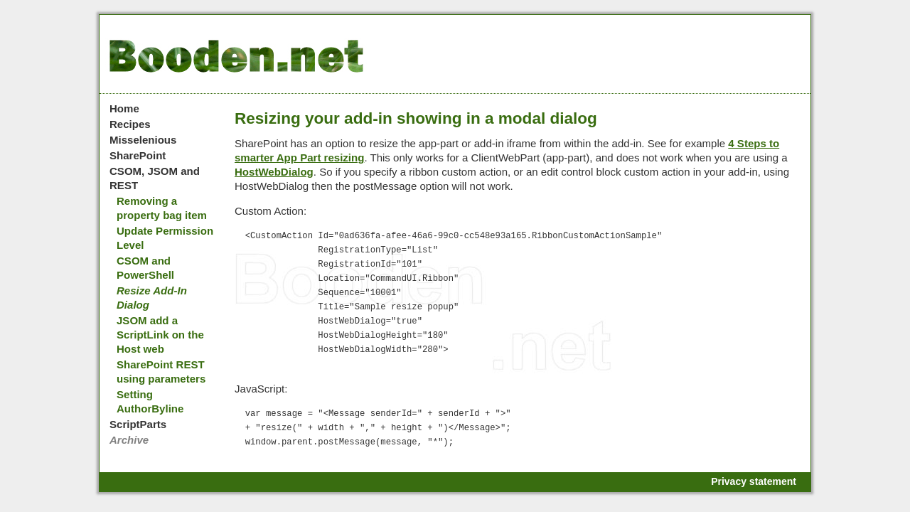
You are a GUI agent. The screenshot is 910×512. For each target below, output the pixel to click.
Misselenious (142, 140)
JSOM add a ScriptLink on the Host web (160, 334)
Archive (129, 440)
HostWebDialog (274, 172)
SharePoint (137, 155)
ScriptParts (137, 424)
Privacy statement (753, 481)
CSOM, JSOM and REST (154, 178)
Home (124, 108)
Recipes (130, 124)
